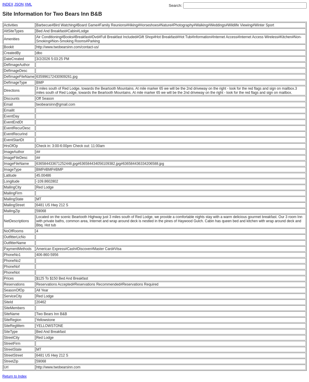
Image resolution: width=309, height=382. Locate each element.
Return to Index (14, 376)
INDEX (7, 4)
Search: (176, 5)
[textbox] (245, 5)
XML (28, 4)
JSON (19, 4)
